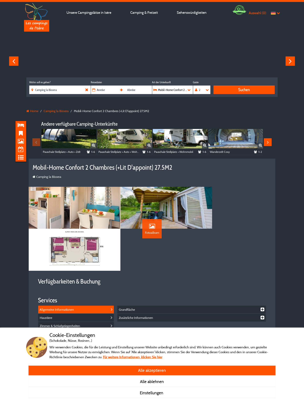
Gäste (196, 82)
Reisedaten (96, 82)
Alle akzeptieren (152, 370)
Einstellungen (152, 392)
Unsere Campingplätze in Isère (88, 12)
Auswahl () (257, 13)
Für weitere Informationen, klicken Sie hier (132, 357)
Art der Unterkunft (161, 82)
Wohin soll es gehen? (40, 82)
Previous (13, 61)
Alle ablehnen (152, 381)
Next (290, 61)
